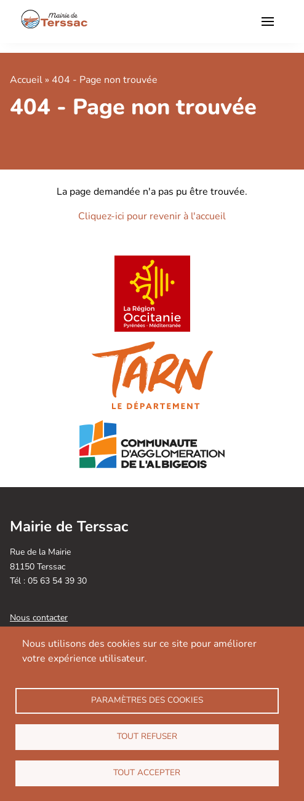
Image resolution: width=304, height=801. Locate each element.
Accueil (26, 80)
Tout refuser (147, 736)
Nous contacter (39, 617)
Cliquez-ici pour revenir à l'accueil (152, 216)
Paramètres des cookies (147, 700)
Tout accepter (146, 772)
